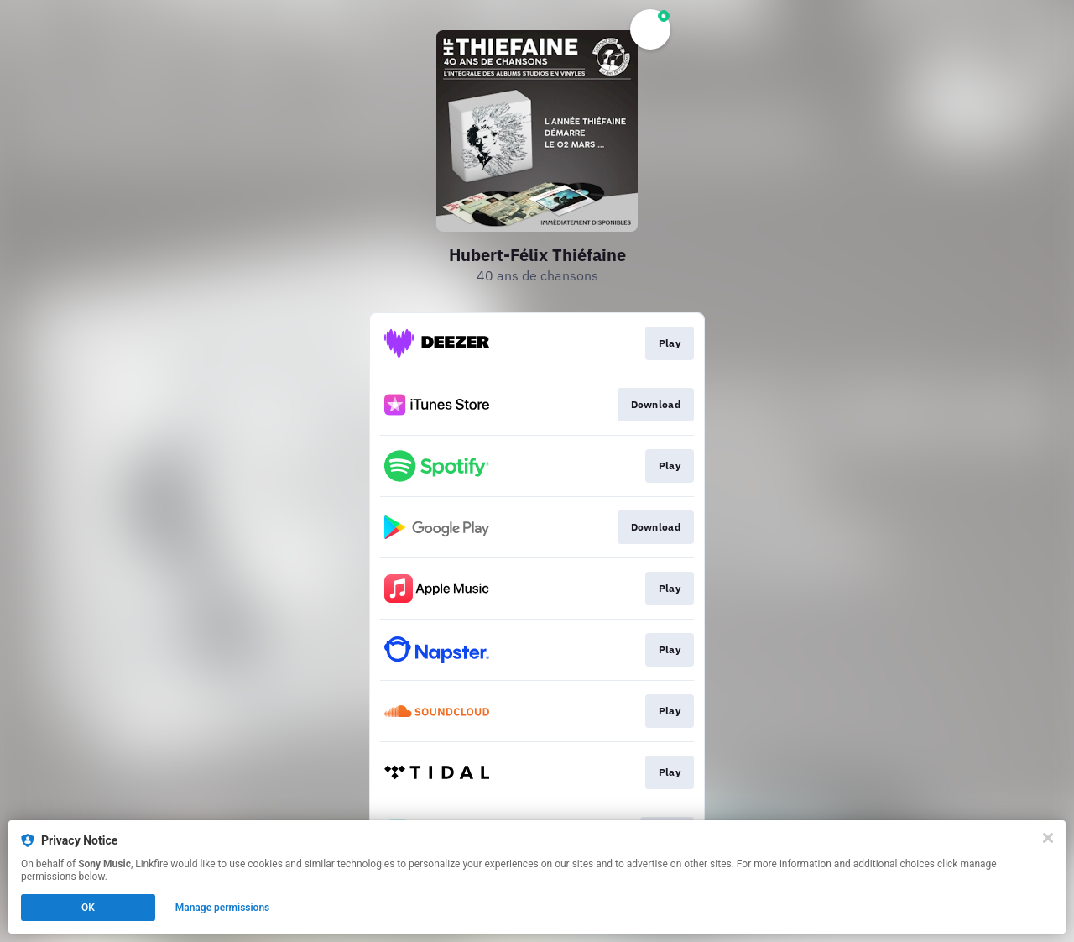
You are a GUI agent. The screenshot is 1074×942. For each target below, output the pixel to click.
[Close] (1048, 837)
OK (88, 907)
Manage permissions (222, 907)
